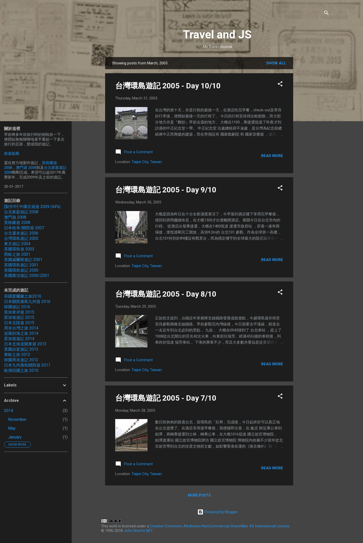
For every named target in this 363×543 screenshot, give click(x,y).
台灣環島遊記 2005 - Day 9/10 (165, 189)
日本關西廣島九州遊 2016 (27, 301)
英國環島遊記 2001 (21, 265)
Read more (272, 155)
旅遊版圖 (11, 153)
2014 (8, 410)
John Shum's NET (138, 530)
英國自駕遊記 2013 (21, 349)
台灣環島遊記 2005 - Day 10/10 (168, 85)
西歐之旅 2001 (17, 254)
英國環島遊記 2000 (21, 270)
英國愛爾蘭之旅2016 (22, 296)
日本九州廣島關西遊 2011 (27, 365)
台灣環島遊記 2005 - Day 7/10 (165, 398)
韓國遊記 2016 (17, 306)
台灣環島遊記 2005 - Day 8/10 (165, 294)
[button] (280, 85)
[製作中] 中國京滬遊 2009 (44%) (32, 206)
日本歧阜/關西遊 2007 (24, 227)
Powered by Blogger (217, 512)
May (12, 428)
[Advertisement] (313, 133)
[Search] (326, 13)
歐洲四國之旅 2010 (21, 370)
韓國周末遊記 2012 (21, 359)
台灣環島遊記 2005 (21, 238)
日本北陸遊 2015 (19, 322)
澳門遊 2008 (26, 167)
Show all (276, 63)
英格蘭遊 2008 (17, 222)
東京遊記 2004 (17, 243)
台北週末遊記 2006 (21, 233)
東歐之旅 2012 (17, 354)
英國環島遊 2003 (19, 249)
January (15, 437)
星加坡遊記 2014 (19, 338)
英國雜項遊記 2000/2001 (26, 275)
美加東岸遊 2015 (19, 312)
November (17, 419)
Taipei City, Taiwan (147, 162)
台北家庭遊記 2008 (21, 212)
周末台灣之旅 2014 (21, 328)
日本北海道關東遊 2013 (25, 344)
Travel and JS (217, 34)
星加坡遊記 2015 (19, 317)
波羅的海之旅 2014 (21, 333)
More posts (199, 495)
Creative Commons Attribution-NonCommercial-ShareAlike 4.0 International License (219, 526)
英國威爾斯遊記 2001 (23, 259)
